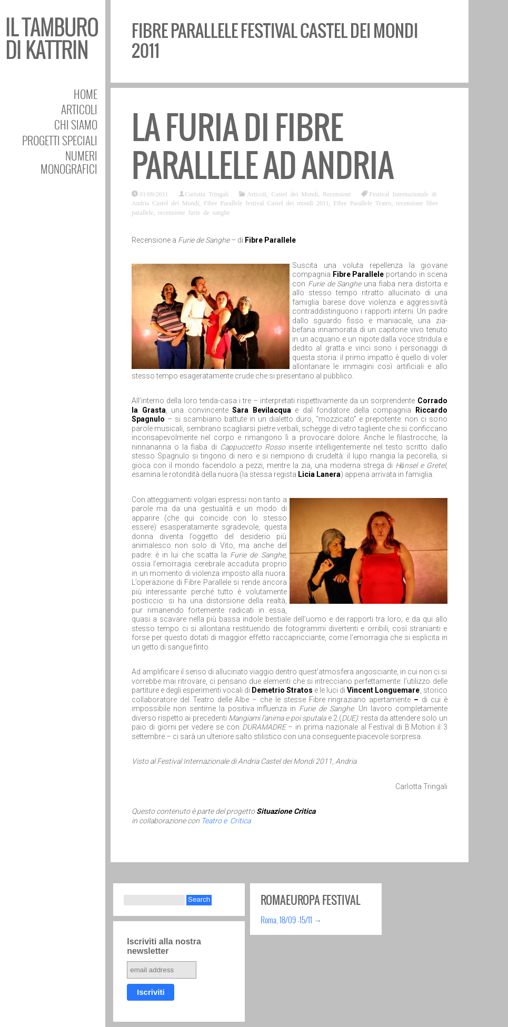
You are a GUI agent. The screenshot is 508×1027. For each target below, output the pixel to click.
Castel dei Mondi (294, 194)
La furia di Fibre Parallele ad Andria (263, 147)
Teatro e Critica (226, 820)
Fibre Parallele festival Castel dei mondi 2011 (266, 203)
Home (85, 94)
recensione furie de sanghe (194, 212)
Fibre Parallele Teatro (363, 203)
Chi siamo (75, 124)
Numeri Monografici (69, 162)
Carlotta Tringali (206, 194)
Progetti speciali (59, 140)
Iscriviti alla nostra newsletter (164, 946)
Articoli (79, 109)
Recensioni (337, 194)
